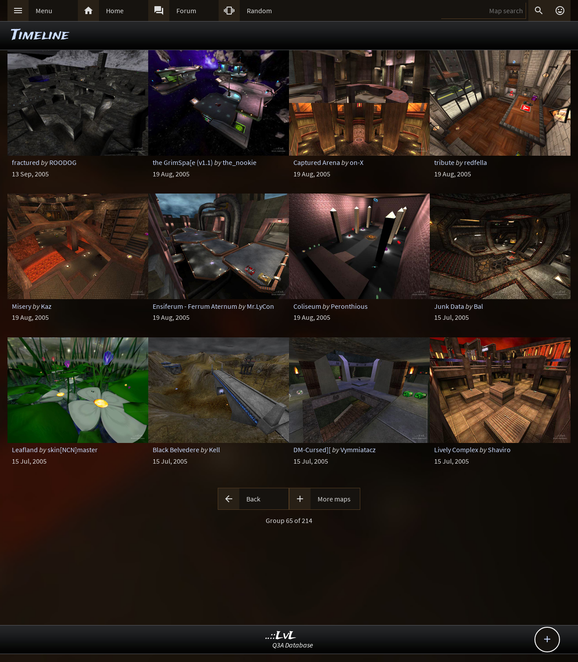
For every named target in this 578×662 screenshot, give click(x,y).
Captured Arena (316, 162)
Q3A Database (292, 644)
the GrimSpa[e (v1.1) (183, 162)
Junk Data (449, 306)
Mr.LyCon (260, 306)
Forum (186, 10)
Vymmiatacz (358, 449)
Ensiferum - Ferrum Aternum (195, 306)
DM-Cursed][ (312, 449)
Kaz (46, 306)
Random (259, 10)
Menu (44, 10)
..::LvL (281, 636)
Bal (478, 306)
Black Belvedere (176, 449)
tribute (444, 162)
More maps (334, 498)
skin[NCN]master (73, 449)
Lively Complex (456, 449)
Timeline (40, 35)
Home (115, 10)
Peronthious (349, 306)
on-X (356, 162)
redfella (475, 162)
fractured (26, 162)
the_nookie (239, 162)
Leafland (25, 449)
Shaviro (499, 449)
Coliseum (307, 306)
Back (253, 498)
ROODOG (63, 162)
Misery (21, 306)
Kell (214, 449)
